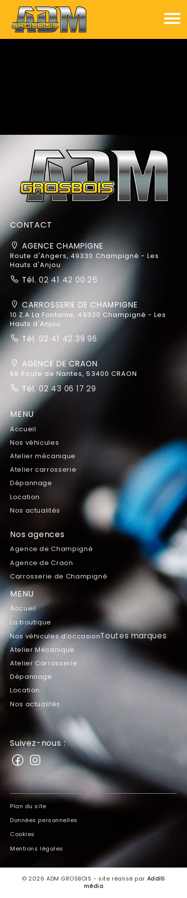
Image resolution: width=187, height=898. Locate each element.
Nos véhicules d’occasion (88, 636)
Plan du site (28, 806)
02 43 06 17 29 (66, 388)
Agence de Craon (41, 563)
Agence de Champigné (51, 549)
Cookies (22, 834)
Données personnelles (44, 820)
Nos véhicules (34, 442)
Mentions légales (36, 849)
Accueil (23, 429)
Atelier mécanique (43, 456)
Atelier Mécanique (42, 649)
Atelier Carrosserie (43, 663)
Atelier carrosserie (43, 469)
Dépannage (31, 483)
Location (25, 497)
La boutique (30, 622)
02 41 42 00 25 (67, 280)
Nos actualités (35, 510)
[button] (94, 179)
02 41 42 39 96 (66, 338)
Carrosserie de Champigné (58, 576)
